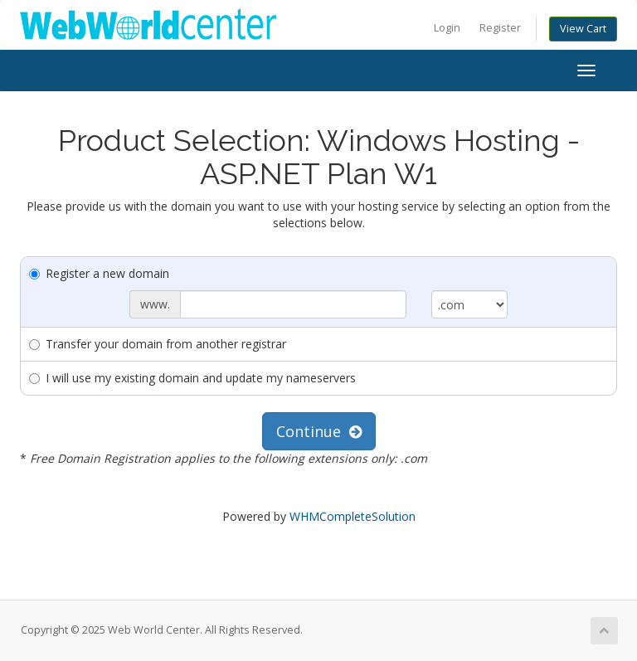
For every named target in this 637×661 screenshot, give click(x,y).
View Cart (583, 29)
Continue (319, 431)
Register (500, 28)
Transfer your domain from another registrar (157, 344)
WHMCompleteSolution (352, 516)
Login (447, 28)
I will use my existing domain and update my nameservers (192, 378)
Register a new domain (99, 273)
